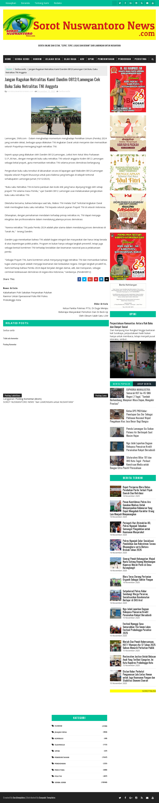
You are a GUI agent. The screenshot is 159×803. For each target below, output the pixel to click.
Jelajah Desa (52, 58)
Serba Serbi (22, 58)
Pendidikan (124, 58)
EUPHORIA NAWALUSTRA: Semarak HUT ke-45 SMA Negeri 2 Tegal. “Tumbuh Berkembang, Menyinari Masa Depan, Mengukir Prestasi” (132, 396)
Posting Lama (99, 384)
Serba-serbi (64, 91)
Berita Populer (121, 383)
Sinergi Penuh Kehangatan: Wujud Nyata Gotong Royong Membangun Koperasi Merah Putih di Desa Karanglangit (139, 563)
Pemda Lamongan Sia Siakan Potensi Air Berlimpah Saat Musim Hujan (140, 432)
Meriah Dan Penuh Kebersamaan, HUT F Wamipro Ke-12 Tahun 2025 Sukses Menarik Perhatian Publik (139, 645)
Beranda (25, 3)
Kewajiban (11, 3)
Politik (58, 776)
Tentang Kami (42, 3)
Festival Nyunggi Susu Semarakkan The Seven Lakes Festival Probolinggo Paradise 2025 (137, 628)
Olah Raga (70, 58)
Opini (91, 58)
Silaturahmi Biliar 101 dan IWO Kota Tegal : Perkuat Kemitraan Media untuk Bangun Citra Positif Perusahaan (131, 463)
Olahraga (60, 745)
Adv (82, 58)
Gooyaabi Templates (47, 797)
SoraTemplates (19, 797)
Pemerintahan (106, 58)
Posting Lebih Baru (12, 384)
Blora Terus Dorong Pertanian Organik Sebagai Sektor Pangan (138, 578)
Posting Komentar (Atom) (28, 387)
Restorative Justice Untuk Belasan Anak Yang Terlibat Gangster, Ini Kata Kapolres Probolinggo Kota (139, 659)
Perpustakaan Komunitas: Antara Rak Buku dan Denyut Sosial (131, 325)
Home (8, 58)
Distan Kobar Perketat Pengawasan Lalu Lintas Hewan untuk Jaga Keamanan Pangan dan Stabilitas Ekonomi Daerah (139, 676)
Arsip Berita (144, 383)
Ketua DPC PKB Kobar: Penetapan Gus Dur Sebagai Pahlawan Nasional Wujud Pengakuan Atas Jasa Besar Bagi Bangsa (131, 416)
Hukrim (37, 58)
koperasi (59, 738)
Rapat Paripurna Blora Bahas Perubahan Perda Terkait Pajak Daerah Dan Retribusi (137, 490)
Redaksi (58, 3)
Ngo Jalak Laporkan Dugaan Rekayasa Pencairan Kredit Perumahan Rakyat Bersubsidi (140, 446)
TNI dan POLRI (13, 66)
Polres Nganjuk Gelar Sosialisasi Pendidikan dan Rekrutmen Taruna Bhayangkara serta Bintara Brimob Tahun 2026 (139, 545)
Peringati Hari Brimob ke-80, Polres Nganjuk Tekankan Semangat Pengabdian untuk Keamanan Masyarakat (137, 527)
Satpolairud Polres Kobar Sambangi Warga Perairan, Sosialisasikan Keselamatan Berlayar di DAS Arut (136, 595)
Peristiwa (141, 58)
